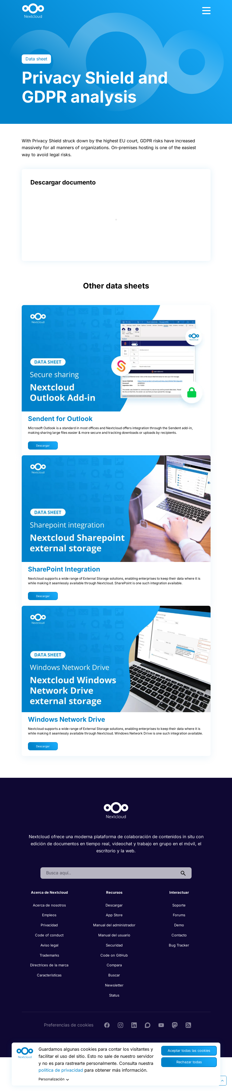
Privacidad (49, 925)
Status (114, 995)
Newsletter (114, 985)
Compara (114, 965)
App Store (114, 915)
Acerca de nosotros (49, 905)
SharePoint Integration (64, 569)
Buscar (114, 975)
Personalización (54, 1079)
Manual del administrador (114, 925)
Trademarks (49, 955)
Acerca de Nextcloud (49, 892)
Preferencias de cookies (68, 1025)
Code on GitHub (114, 955)
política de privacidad (61, 1070)
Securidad (114, 945)
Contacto (179, 935)
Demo (179, 925)
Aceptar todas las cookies (189, 1051)
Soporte (179, 905)
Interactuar (179, 892)
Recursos (114, 892)
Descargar (43, 445)
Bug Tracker (179, 945)
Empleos (49, 915)
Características (49, 975)
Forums (179, 915)
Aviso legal (49, 945)
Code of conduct (49, 935)
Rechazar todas (189, 1062)
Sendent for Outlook (60, 419)
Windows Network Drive (66, 719)
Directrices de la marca (49, 965)
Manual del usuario (114, 935)
